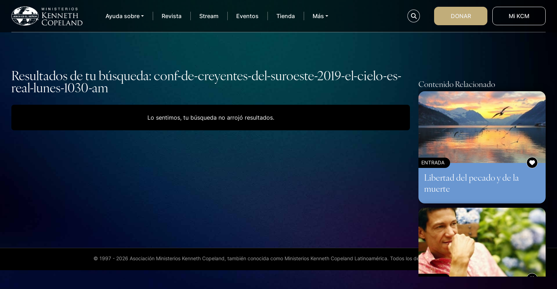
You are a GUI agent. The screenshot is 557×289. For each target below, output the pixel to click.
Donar (461, 16)
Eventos (247, 16)
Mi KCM (519, 16)
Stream (208, 16)
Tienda (285, 16)
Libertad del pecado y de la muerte (471, 182)
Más (318, 16)
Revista (172, 16)
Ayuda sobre (123, 16)
